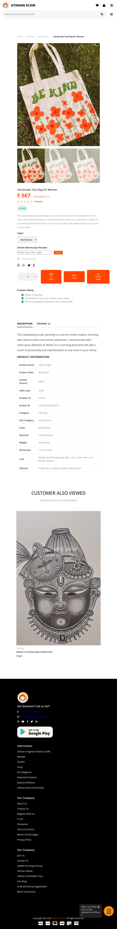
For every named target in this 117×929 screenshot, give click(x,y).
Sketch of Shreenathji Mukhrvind (34, 651)
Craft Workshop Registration (32, 886)
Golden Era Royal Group (29, 865)
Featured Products (27, 777)
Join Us (20, 855)
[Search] (102, 14)
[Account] (111, 5)
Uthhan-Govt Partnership (30, 787)
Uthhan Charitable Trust (30, 876)
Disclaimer (22, 824)
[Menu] (111, 14)
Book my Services (26, 891)
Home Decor (43, 36)
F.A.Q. (20, 819)
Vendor (21, 761)
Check (58, 252)
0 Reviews (38, 201)
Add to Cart (51, 276)
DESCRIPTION (25, 323)
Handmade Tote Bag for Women (68, 36)
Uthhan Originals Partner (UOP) (33, 751)
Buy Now (74, 276)
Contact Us (23, 808)
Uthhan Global (24, 871)
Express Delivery (26, 782)
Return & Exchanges (27, 834)
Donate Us (22, 860)
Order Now (98, 276)
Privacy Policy (24, 839)
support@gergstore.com (34, 716)
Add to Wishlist (28, 258)
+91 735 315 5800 (30, 711)
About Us (22, 803)
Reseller (21, 756)
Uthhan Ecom (59, 918)
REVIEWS (43, 323)
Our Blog (21, 881)
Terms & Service (25, 829)
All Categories (24, 772)
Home (20, 36)
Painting (29, 36)
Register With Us (26, 813)
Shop (20, 767)
